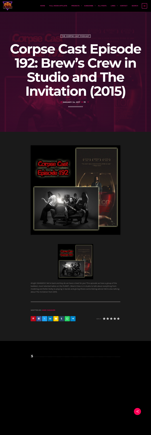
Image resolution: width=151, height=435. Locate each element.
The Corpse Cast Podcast (75, 36)
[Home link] (8, 6)
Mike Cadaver (48, 310)
